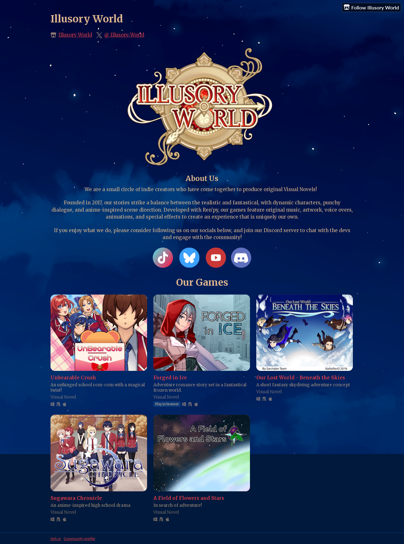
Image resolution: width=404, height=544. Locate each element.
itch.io (55, 538)
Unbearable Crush (73, 378)
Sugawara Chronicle (76, 498)
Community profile (79, 538)
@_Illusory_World (124, 35)
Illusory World (75, 35)
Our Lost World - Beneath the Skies (300, 378)
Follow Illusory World (371, 7)
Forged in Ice (170, 378)
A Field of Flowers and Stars (188, 498)
